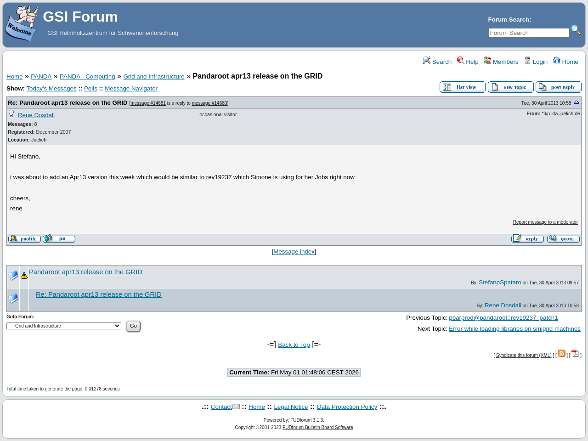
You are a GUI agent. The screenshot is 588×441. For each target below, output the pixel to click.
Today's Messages (51, 88)
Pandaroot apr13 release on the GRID (85, 272)
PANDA (41, 76)
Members (501, 61)
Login (536, 61)
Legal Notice (291, 406)
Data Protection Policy (347, 406)
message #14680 (209, 103)
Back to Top (294, 344)
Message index (294, 251)
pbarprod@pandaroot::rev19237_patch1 (503, 317)
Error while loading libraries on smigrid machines (515, 328)
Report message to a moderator (545, 222)
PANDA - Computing (87, 76)
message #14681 (148, 103)
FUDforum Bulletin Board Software (318, 427)
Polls (90, 88)
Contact (221, 406)
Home (565, 61)
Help (468, 61)
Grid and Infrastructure (153, 76)
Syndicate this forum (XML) (524, 355)
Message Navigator (131, 88)
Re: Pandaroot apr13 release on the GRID (68, 102)
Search (437, 61)
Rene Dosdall (36, 115)
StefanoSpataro (500, 282)
